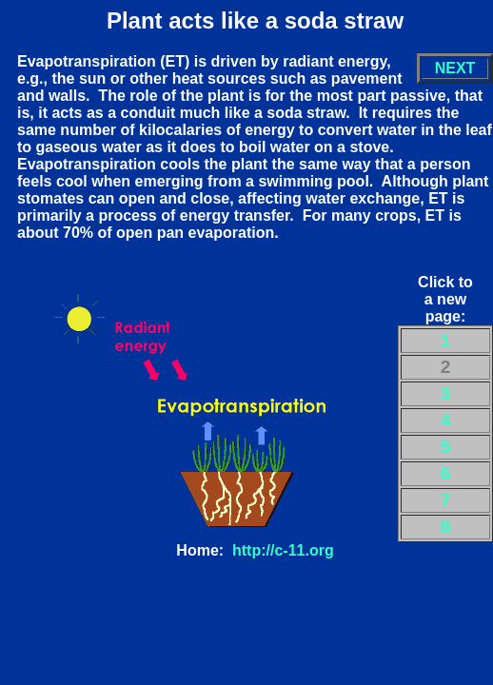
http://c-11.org (283, 550)
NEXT (455, 68)
